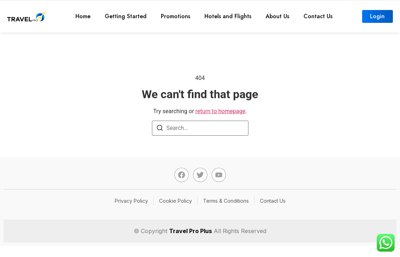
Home (82, 16)
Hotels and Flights (227, 16)
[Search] (159, 129)
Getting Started (126, 16)
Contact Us (317, 16)
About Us (277, 16)
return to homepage (221, 111)
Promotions (175, 16)
